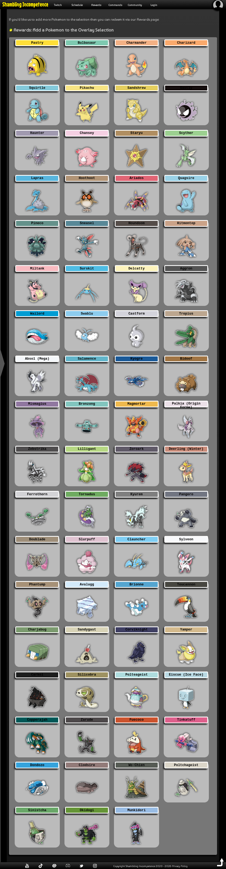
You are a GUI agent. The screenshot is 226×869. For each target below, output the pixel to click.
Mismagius (37, 404)
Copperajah (37, 720)
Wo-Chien (136, 765)
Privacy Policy (180, 866)
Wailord (37, 313)
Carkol (37, 675)
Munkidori (136, 810)
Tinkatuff (186, 720)
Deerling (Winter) (186, 449)
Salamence (87, 359)
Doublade (37, 539)
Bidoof (186, 359)
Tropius (186, 313)
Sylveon (186, 539)
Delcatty (136, 268)
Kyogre (137, 359)
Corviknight (136, 630)
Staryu (137, 133)
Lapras (37, 178)
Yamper (186, 630)
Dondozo (37, 765)
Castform (136, 313)
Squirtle (37, 88)
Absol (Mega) (37, 359)
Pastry (37, 42)
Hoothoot (87, 178)
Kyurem (137, 494)
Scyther (186, 133)
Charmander (136, 42)
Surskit (87, 268)
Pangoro (186, 494)
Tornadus (87, 494)
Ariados (136, 178)
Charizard (186, 42)
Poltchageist (186, 765)
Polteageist (136, 675)
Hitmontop (186, 223)
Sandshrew (136, 88)
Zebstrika (37, 449)
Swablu (87, 313)
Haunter (37, 133)
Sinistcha (37, 810)
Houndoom (136, 223)
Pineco (37, 223)
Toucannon (186, 584)
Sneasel (87, 223)
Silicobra (87, 675)
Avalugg (87, 584)
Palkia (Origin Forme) (186, 404)
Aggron (186, 268)
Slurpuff (87, 539)
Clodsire (87, 765)
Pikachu (87, 88)
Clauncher (136, 539)
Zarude (87, 720)
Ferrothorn (37, 494)
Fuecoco (136, 720)
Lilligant (87, 449)
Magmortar (136, 404)
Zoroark (136, 449)
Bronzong (87, 404)
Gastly (186, 88)
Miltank (37, 268)
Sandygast (87, 630)
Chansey (87, 133)
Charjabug (37, 630)
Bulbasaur (87, 42)
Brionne (136, 584)
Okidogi (87, 810)
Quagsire (186, 178)
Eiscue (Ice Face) (186, 675)
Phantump (37, 584)
